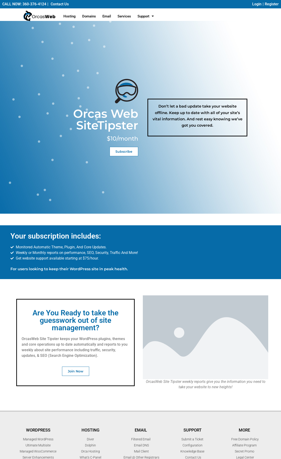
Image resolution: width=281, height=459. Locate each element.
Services (124, 16)
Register (272, 4)
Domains (89, 16)
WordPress (38, 430)
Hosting (69, 16)
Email (106, 16)
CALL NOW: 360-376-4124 (24, 4)
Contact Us (60, 4)
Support (145, 16)
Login (256, 4)
